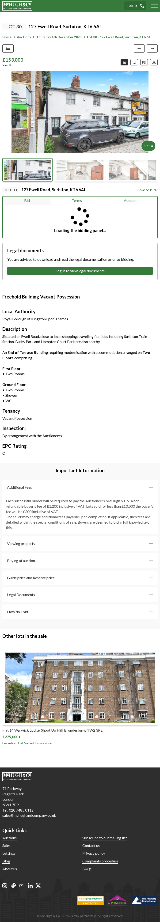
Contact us (91, 845)
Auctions (9, 837)
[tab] (80, 487)
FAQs (86, 868)
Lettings (8, 853)
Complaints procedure (100, 861)
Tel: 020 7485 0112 (18, 810)
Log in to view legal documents (80, 270)
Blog (6, 861)
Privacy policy (93, 853)
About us (9, 868)
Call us (135, 6)
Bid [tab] (27, 200)
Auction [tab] (130, 200)
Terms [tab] (77, 200)
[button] (80, 487)
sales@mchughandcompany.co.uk (29, 815)
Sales (6, 845)
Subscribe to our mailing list (104, 837)
